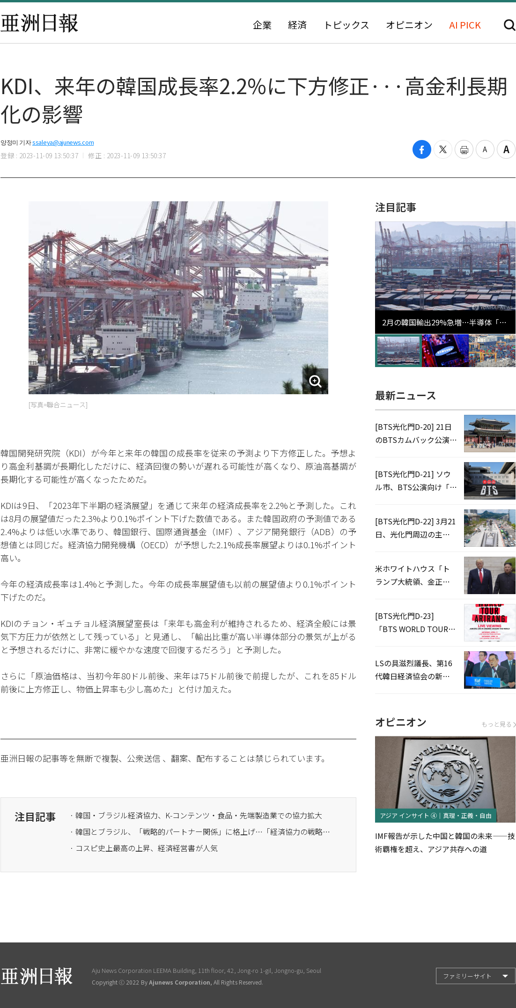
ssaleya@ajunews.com (63, 142)
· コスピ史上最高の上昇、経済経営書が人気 (144, 847)
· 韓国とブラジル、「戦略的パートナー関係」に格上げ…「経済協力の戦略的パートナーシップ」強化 (201, 831)
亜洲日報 (39, 23)
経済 (297, 24)
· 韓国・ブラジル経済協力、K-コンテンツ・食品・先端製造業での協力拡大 (196, 815)
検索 (510, 25)
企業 (262, 24)
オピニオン (409, 24)
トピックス (346, 24)
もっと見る (498, 724)
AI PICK (465, 24)
